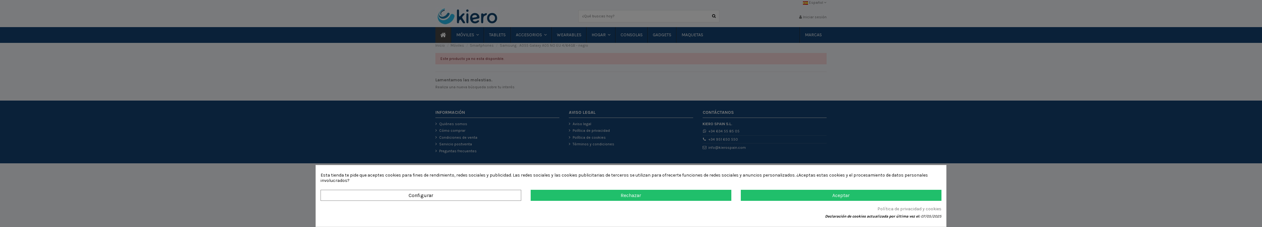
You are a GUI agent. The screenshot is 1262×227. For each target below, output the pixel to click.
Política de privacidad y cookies (909, 209)
